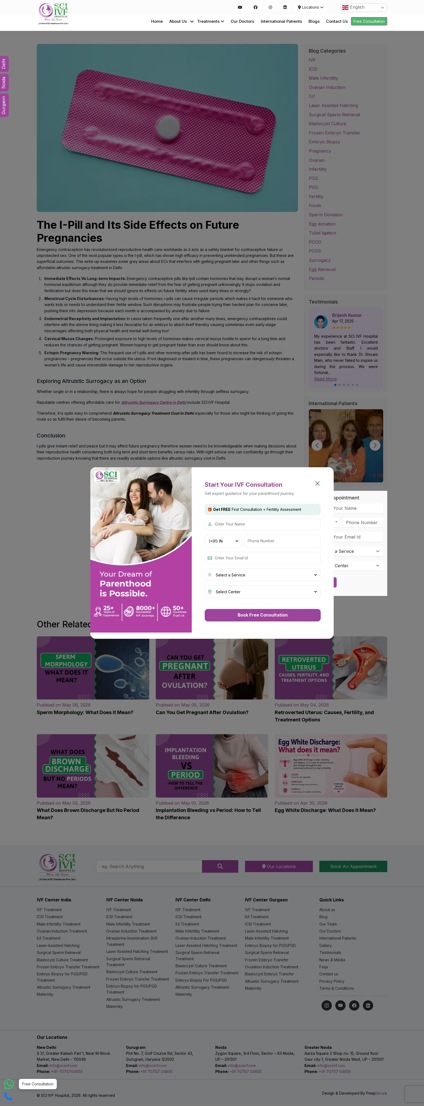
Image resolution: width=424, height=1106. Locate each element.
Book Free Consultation (262, 615)
